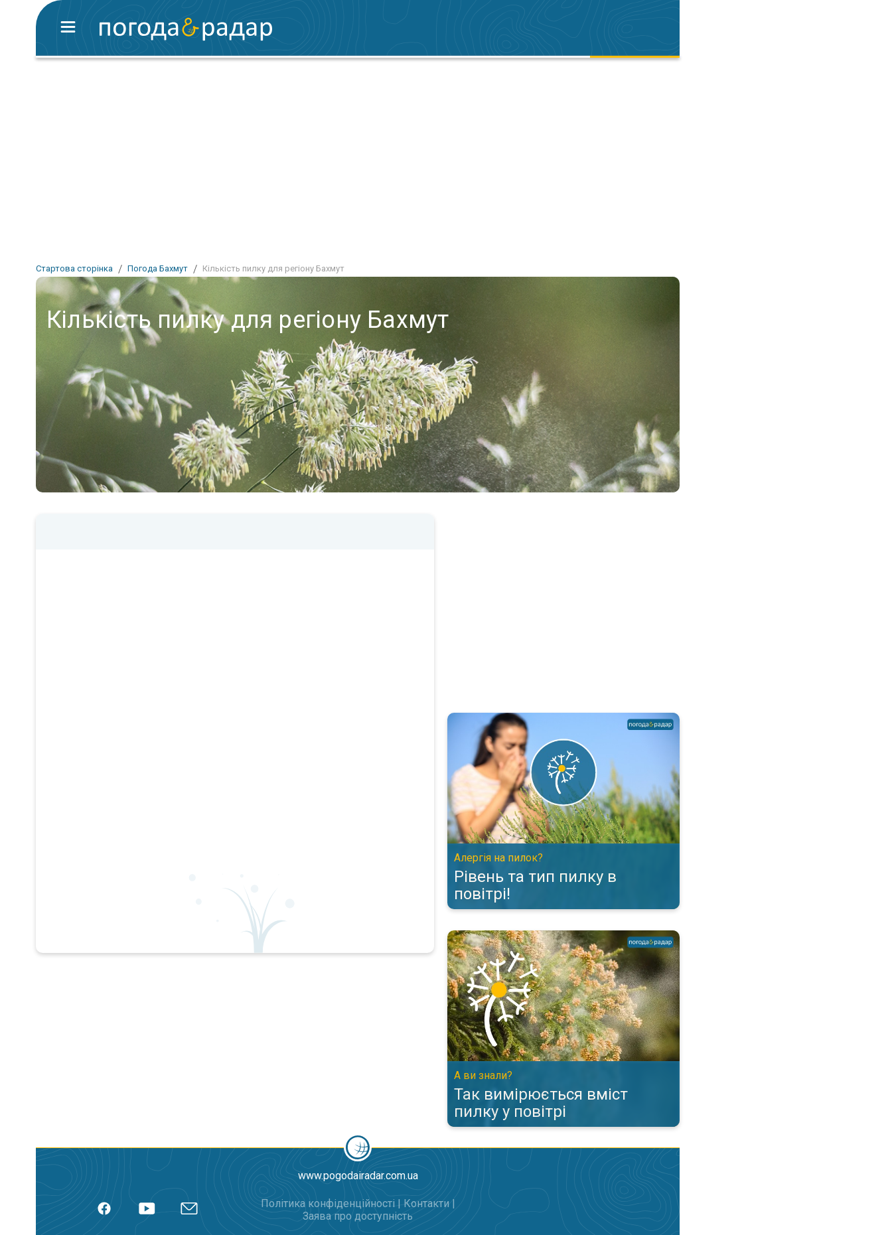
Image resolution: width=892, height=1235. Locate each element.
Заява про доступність (358, 1216)
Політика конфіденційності (328, 1203)
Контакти (426, 1203)
